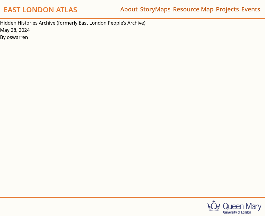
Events (250, 9)
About (129, 9)
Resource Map (193, 9)
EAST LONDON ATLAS (40, 9)
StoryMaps (155, 9)
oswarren (17, 37)
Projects (227, 9)
